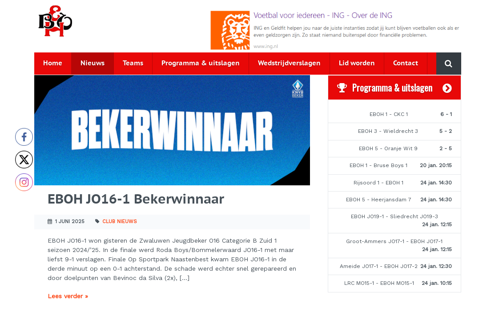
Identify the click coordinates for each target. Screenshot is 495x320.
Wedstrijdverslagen (289, 63)
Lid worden (357, 63)
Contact (405, 63)
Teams (133, 63)
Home (52, 63)
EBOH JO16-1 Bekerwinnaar (136, 200)
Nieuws (92, 63)
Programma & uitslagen (200, 63)
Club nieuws (119, 221)
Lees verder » (68, 296)
